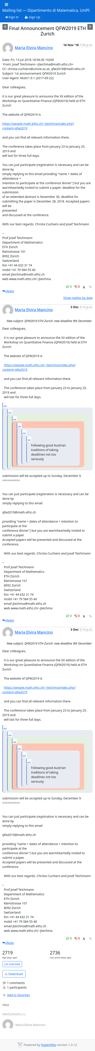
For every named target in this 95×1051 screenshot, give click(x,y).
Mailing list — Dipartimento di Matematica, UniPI (46, 10)
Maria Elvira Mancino (34, 47)
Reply (8, 291)
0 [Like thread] (69, 286)
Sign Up (32, 17)
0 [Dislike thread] (77, 286)
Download (14, 974)
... (5, 405)
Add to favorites (16, 995)
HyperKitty (48, 1045)
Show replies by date (78, 298)
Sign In (12, 17)
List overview (12, 964)
